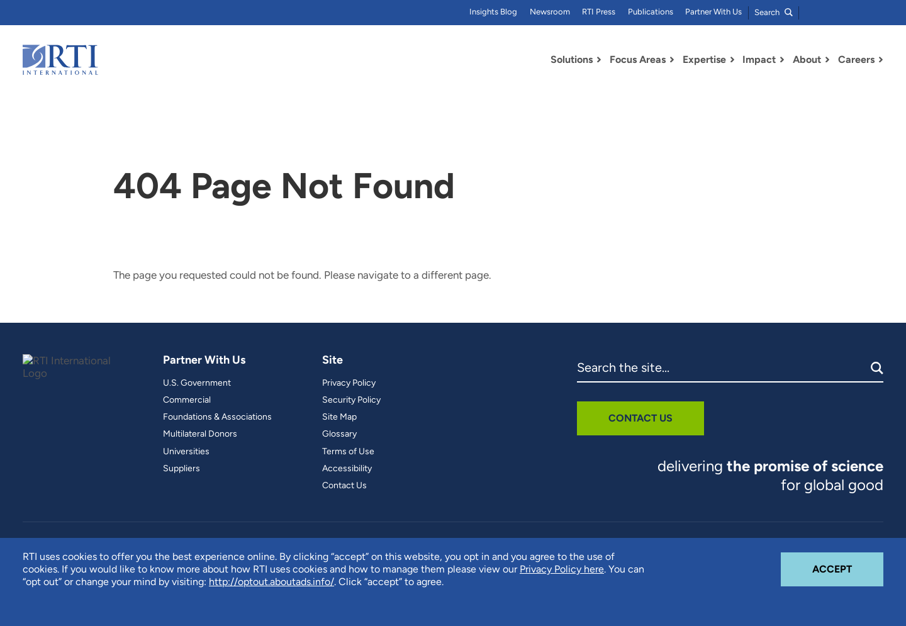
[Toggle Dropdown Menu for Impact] (782, 60)
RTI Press (598, 11)
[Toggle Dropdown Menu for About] (827, 60)
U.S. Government (197, 383)
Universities (186, 451)
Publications (650, 11)
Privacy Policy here (562, 569)
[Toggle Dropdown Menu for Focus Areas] (671, 60)
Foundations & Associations (217, 417)
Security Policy (351, 400)
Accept (847, 563)
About (807, 59)
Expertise (704, 59)
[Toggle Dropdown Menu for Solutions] (598, 60)
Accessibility (347, 468)
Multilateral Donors (200, 434)
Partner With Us (713, 11)
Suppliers (181, 468)
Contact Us (344, 485)
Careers (856, 59)
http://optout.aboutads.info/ (271, 582)
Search (773, 12)
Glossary (339, 434)
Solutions (572, 59)
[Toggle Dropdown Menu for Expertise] (732, 60)
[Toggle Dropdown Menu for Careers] (880, 60)
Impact (759, 59)
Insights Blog (493, 11)
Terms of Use (348, 451)
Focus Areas (638, 59)
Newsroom (550, 11)
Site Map (339, 417)
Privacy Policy (349, 383)
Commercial (187, 400)
